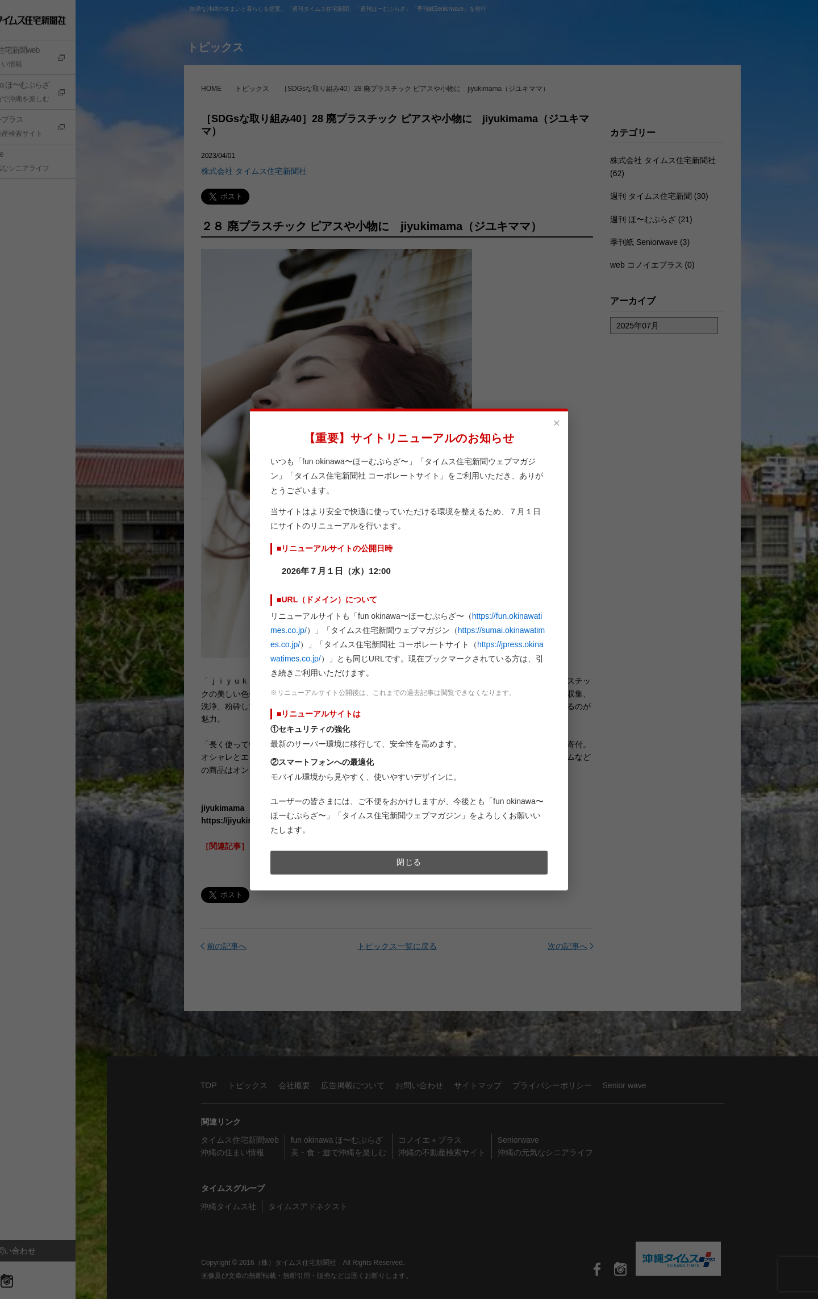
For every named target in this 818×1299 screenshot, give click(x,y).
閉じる (409, 862)
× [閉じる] (556, 423)
